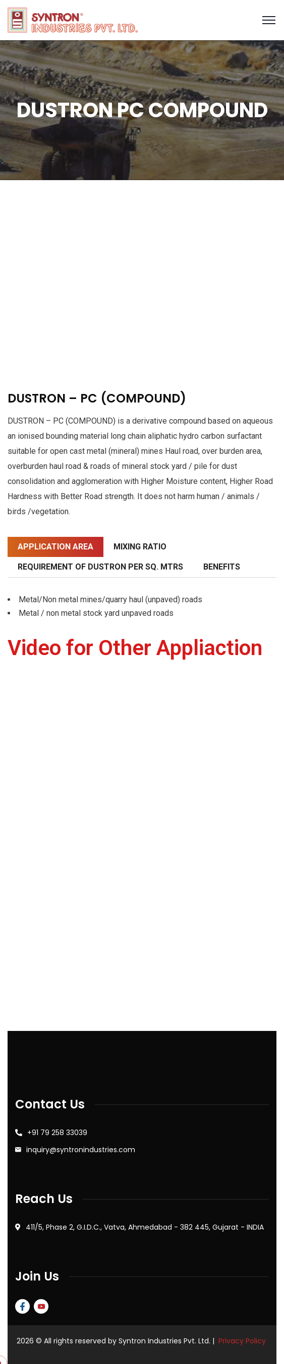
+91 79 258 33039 (57, 1133)
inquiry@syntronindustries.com (80, 1150)
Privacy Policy (242, 1341)
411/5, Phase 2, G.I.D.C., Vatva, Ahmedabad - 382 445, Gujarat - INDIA (145, 1227)
